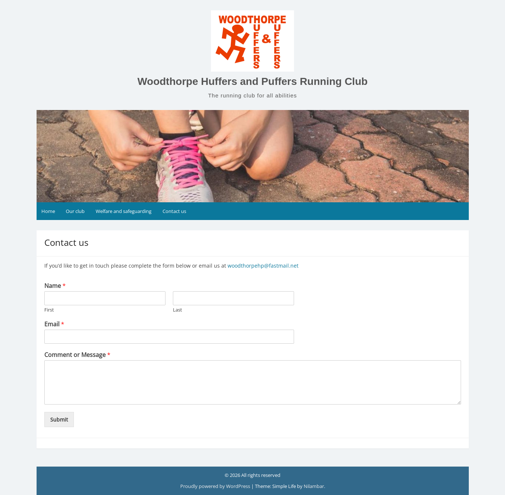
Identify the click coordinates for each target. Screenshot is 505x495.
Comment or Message (77, 355)
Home (48, 211)
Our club (75, 211)
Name (55, 286)
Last (177, 310)
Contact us (174, 211)
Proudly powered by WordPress (215, 486)
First (49, 310)
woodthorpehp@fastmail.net (263, 265)
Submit (59, 419)
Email (54, 324)
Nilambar (314, 486)
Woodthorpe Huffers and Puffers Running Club (252, 81)
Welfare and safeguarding (123, 211)
